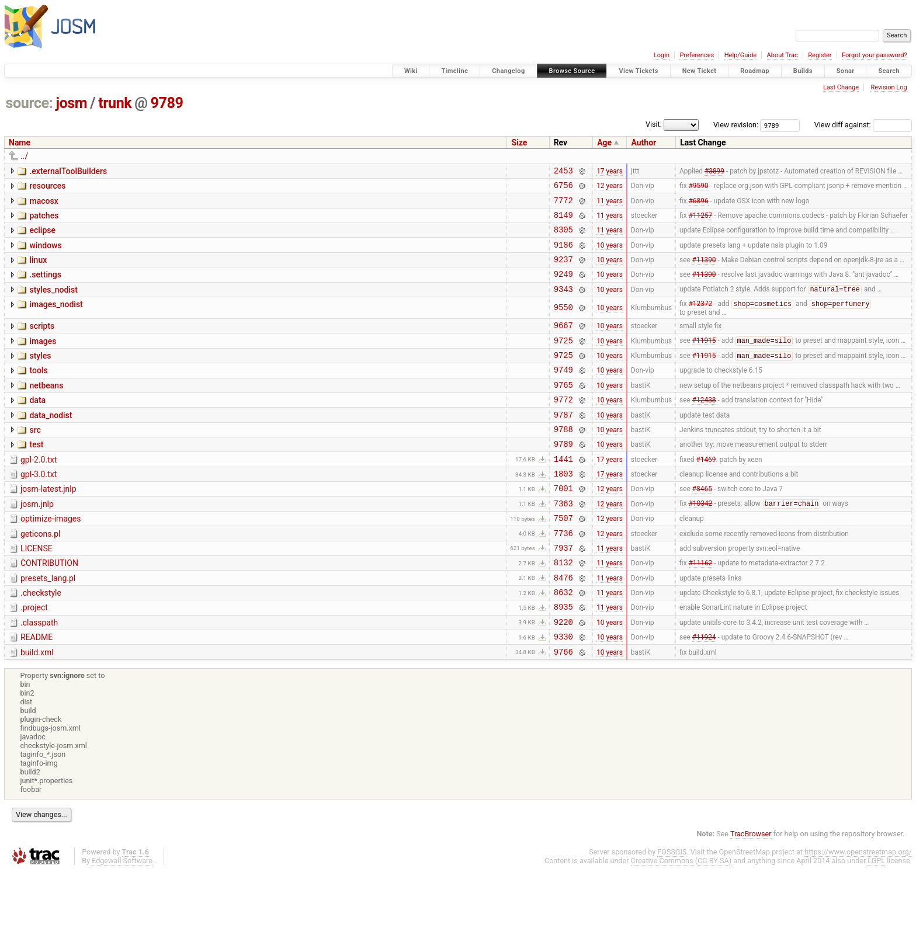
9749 (563, 392)
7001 (563, 525)
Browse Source (572, 71)
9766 (563, 708)
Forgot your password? (874, 55)
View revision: (735, 124)
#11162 (701, 608)
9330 (563, 691)
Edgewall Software (122, 917)
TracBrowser (751, 890)
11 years (609, 205)
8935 (563, 657)
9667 (563, 343)
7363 (563, 542)
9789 (167, 103)
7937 (563, 591)
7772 (563, 205)
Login (661, 55)
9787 (563, 443)
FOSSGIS (671, 908)
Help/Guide (740, 55)
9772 (563, 426)
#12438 (704, 426)
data (37, 425)
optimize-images (50, 557)
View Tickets (638, 71)
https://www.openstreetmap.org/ (858, 908)
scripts (41, 342)
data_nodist (50, 442)
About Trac (782, 55)
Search (889, 71)
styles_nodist (53, 303)
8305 (563, 238)
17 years (609, 172)
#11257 (701, 221)
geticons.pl (40, 574)
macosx (43, 204)
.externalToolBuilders (68, 171)
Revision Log (888, 87)
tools (38, 392)
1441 (563, 492)
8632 (563, 641)
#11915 (704, 360)
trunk (114, 103)
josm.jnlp (37, 541)
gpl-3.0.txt (38, 508)
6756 (563, 188)
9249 (563, 287)
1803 (563, 509)
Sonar (846, 71)
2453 (563, 172)
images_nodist (55, 320)
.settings (45, 286)
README (36, 690)
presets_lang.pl (47, 624)
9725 (563, 360)
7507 (563, 558)
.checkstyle (40, 640)
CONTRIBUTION (49, 607)
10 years (609, 255)
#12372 (701, 321)
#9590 (699, 189)
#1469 (706, 492)
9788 (563, 459)
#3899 (714, 172)
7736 (563, 575)
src (34, 458)
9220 (563, 674)
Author (643, 142)
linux (38, 270)
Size (519, 142)
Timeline (454, 71)
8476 (563, 625)
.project (34, 657)
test (36, 474)
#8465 (702, 526)
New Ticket (699, 71)
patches (43, 220)
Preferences (696, 55)
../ (24, 156)
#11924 (704, 691)
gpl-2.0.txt (38, 491)
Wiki (411, 71)
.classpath (39, 674)
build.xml (37, 707)
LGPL (876, 917)
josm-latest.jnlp (48, 524)
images (42, 359)
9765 (563, 409)
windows (45, 254)
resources (47, 187)
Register (819, 55)
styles (40, 375)
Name (19, 142)
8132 (563, 608)
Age (604, 142)
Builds (803, 71)
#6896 (699, 205)
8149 (563, 221)
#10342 (701, 542)
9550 (563, 323)
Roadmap (754, 71)
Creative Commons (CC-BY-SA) (681, 917)
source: (29, 103)
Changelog (508, 71)
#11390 (704, 271)
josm (71, 103)
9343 (563, 304)
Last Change (841, 87)
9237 (563, 271)
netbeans (46, 408)
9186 (563, 254)
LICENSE (36, 591)
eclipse (42, 237)
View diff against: (863, 124)
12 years (609, 189)
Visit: (654, 124)
